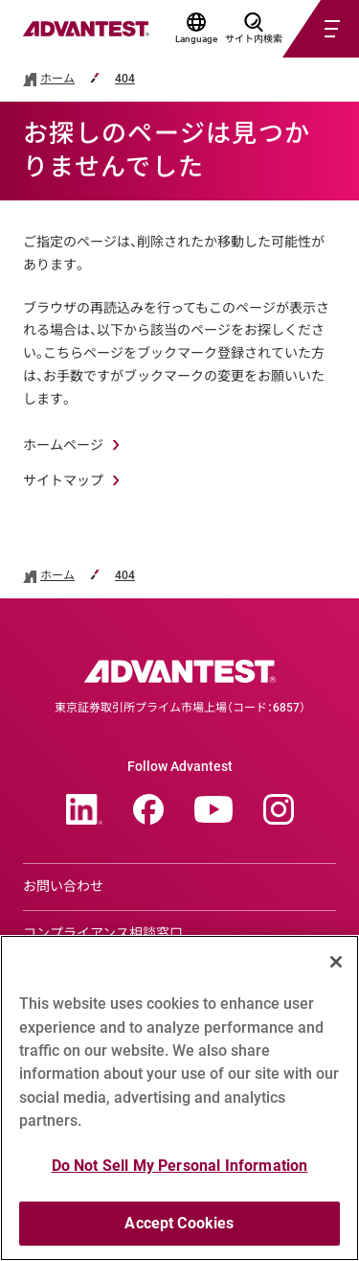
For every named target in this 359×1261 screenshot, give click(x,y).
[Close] (336, 962)
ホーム (57, 79)
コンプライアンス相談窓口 (103, 933)
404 (125, 79)
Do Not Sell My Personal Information (180, 1165)
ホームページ (63, 445)
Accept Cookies (179, 1223)
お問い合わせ (63, 886)
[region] (179, 1098)
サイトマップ (63, 480)
